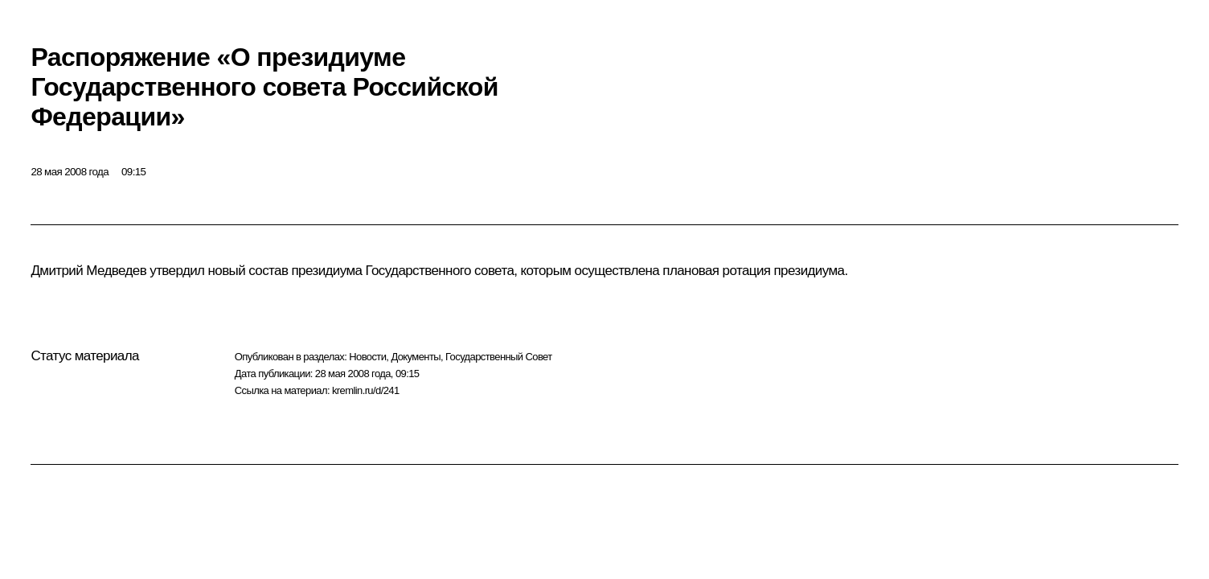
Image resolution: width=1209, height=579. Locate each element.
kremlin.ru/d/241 (366, 390)
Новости (367, 357)
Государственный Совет (498, 357)
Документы (416, 357)
